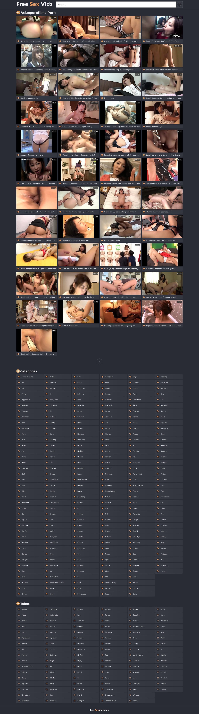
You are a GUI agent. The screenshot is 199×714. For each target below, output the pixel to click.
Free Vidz (34, 4)
